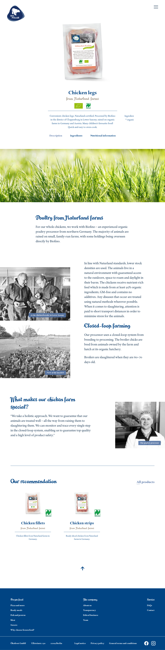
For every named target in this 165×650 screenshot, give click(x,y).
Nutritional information (103, 135)
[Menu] (156, 7)
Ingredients (76, 135)
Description (55, 135)
